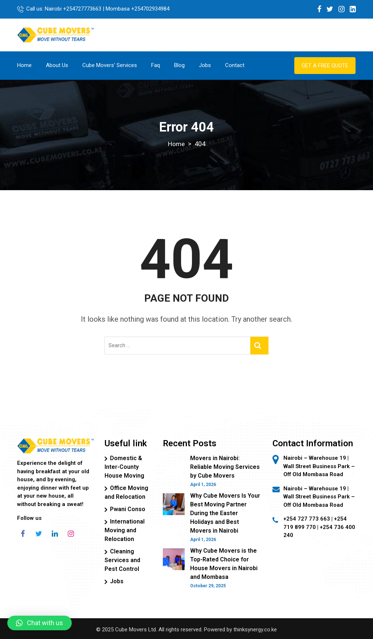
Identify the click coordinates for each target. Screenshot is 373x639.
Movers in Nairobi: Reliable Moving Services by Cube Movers (225, 466)
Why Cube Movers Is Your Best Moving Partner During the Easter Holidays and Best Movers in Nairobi (225, 513)
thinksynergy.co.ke (255, 629)
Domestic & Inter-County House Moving (124, 466)
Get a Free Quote (325, 65)
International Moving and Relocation (125, 530)
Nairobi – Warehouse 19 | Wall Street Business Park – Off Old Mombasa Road (319, 496)
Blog (179, 65)
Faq (155, 65)
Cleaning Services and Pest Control (122, 560)
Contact (234, 65)
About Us (57, 65)
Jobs (205, 65)
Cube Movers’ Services (109, 65)
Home (24, 65)
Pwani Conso (127, 508)
